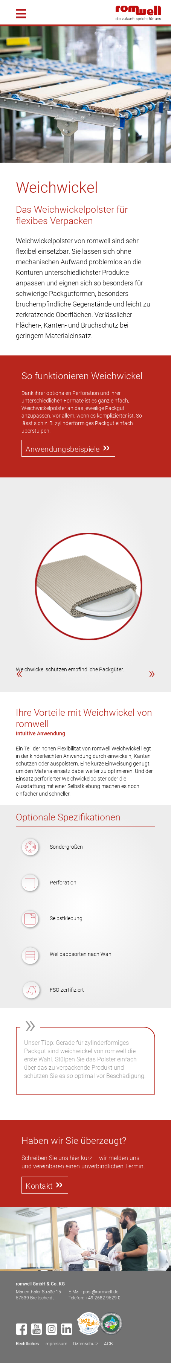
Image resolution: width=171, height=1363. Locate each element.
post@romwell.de (100, 1291)
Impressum (55, 1343)
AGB (108, 1343)
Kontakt (39, 1186)
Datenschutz (85, 1343)
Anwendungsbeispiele (63, 449)
